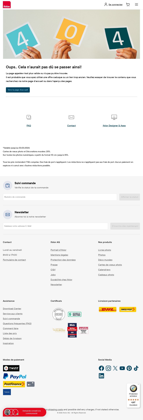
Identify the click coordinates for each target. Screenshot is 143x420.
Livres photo (104, 250)
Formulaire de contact (14, 259)
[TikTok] (136, 368)
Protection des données (63, 259)
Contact (71, 125)
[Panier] (127, 4)
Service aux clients (12, 313)
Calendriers (104, 269)
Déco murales (105, 259)
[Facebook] (101, 368)
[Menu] (136, 4)
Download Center (12, 308)
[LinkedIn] (101, 376)
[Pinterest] (129, 368)
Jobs (53, 274)
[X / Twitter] (115, 368)
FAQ (29, 125)
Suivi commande (11, 318)
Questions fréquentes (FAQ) (17, 323)
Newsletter (56, 284)
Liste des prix (10, 333)
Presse (54, 264)
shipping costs (55, 409)
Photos (101, 255)
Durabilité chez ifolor (61, 279)
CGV (53, 269)
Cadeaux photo (106, 274)
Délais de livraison (12, 338)
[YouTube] (122, 368)
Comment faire (10, 328)
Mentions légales (59, 255)
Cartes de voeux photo (110, 264)
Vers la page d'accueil (18, 90)
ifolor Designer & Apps (114, 125)
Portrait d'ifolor (58, 250)
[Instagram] (108, 368)
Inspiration (8, 343)
